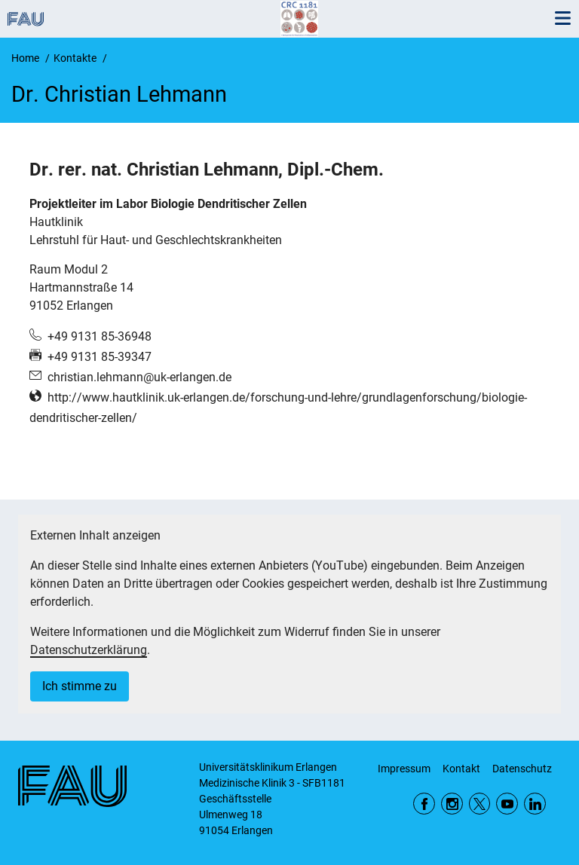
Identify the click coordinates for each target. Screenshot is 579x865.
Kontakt (461, 769)
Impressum (404, 769)
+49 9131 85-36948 (99, 336)
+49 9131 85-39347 (99, 357)
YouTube (507, 804)
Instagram (452, 804)
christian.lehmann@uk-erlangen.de (139, 377)
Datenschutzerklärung (88, 650)
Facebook (424, 804)
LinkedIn (535, 804)
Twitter (480, 804)
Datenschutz (522, 769)
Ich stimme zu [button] (79, 686)
